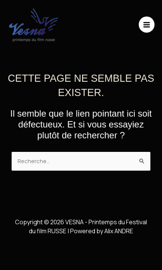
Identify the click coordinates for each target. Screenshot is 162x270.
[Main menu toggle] (147, 24)
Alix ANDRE (118, 231)
